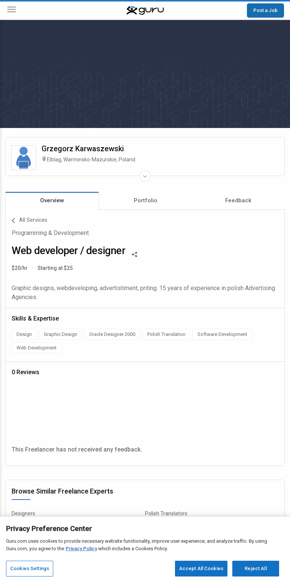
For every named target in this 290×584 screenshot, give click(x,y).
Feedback (238, 200)
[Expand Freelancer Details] (145, 176)
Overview (52, 200)
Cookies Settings (29, 568)
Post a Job (265, 10)
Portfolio (145, 200)
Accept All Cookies (201, 568)
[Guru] (145, 10)
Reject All (255, 568)
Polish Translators (166, 513)
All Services (29, 221)
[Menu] (11, 11)
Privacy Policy (81, 548)
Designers (23, 513)
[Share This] (134, 254)
